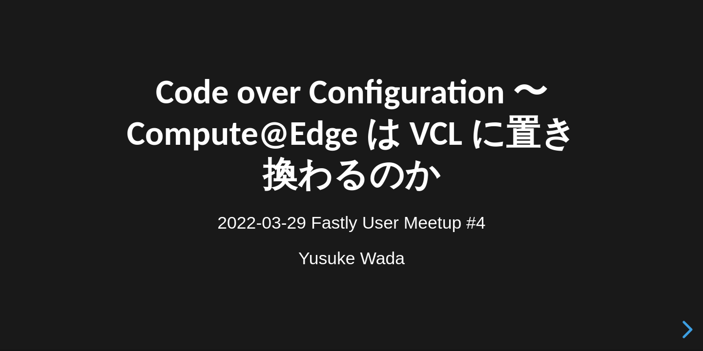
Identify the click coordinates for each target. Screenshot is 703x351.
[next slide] (686, 329)
